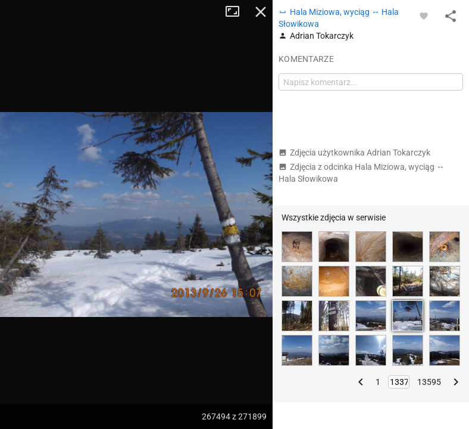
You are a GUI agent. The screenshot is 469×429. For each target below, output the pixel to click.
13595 (429, 382)
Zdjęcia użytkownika (354, 152)
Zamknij (261, 12)
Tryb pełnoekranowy (237, 12)
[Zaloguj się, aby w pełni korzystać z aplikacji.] (423, 15)
